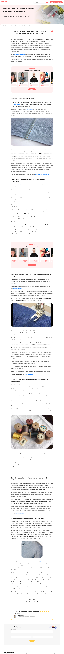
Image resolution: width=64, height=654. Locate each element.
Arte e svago (9, 25)
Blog (4, 25)
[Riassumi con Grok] (35, 601)
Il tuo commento (13, 629)
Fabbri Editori (39, 457)
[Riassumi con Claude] (29, 601)
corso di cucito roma (17, 288)
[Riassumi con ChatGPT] (26, 601)
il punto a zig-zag (20, 513)
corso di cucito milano (20, 184)
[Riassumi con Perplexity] (38, 601)
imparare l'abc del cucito (19, 54)
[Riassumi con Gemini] (32, 601)
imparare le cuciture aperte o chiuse (42, 174)
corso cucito (30, 109)
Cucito (13, 25)
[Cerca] (47, 2)
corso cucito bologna (15, 104)
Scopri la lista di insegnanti (56, 2)
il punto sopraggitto (28, 374)
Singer (41, 561)
